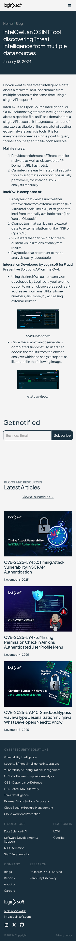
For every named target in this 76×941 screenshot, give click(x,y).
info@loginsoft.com (17, 916)
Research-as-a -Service (46, 871)
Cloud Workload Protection (22, 814)
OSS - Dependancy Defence (23, 782)
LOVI (56, 831)
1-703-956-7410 (15, 911)
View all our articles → (38, 497)
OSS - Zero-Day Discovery (21, 788)
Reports (9, 878)
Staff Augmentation (17, 854)
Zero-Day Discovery (43, 878)
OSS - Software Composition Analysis (29, 776)
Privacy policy (64, 935)
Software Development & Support (21, 839)
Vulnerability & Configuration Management (32, 770)
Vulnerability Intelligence (20, 757)
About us (10, 884)
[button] (69, 5)
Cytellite (59, 837)
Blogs (8, 871)
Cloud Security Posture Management (28, 807)
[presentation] (24, 452)
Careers (9, 890)
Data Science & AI (15, 831)
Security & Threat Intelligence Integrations (31, 763)
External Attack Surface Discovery (26, 801)
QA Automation (14, 848)
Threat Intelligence (16, 795)
